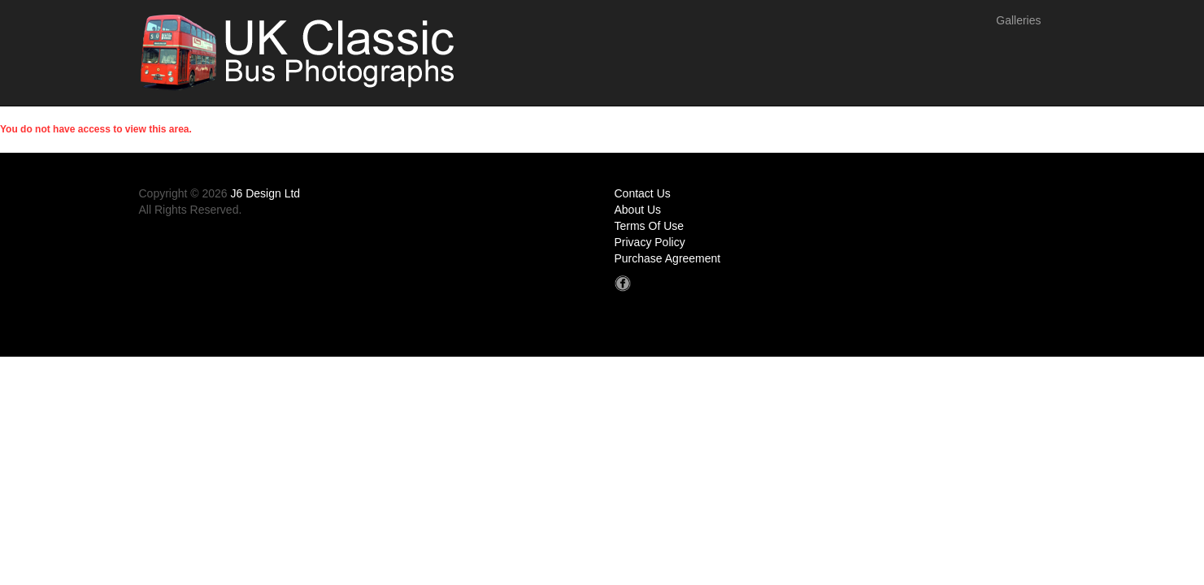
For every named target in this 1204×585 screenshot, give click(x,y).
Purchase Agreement (668, 258)
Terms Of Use (650, 225)
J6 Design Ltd (266, 193)
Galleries (1018, 20)
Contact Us (643, 193)
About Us (638, 209)
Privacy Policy (650, 242)
